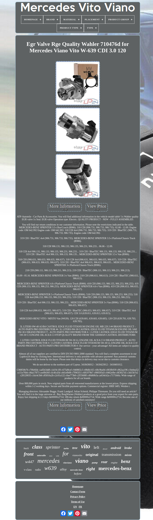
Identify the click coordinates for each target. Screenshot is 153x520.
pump (95, 462)
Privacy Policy (77, 496)
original (92, 455)
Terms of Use (78, 501)
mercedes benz (76, 470)
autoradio (41, 455)
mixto (128, 455)
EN (75, 507)
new (50, 456)
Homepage (77, 486)
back (26, 448)
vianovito (77, 455)
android (116, 448)
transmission (111, 454)
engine (114, 462)
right (90, 468)
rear (104, 462)
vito (85, 446)
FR (80, 507)
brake (128, 448)
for (65, 454)
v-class (28, 469)
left (96, 447)
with (57, 456)
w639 (50, 468)
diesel (105, 449)
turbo (66, 448)
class (37, 447)
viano (81, 461)
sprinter (53, 447)
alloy (63, 469)
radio (38, 469)
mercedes (48, 461)
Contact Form (77, 491)
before (78, 473)
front (29, 454)
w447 (29, 462)
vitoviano (67, 462)
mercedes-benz (114, 468)
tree (75, 448)
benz (125, 461)
